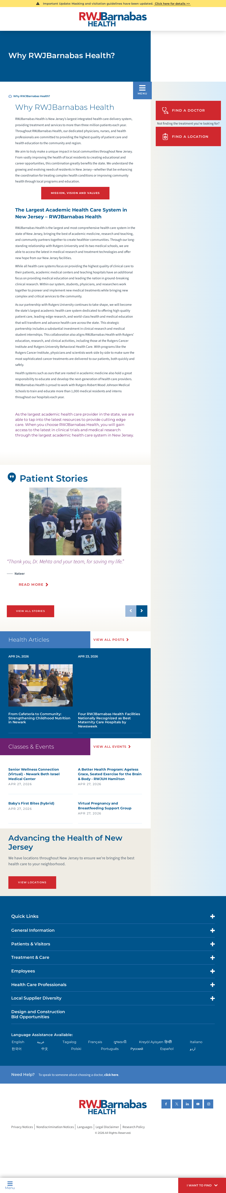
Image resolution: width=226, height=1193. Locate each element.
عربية (40, 1042)
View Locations (32, 882)
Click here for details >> (172, 3)
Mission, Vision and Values (75, 193)
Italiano (196, 1042)
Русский (137, 1049)
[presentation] (77, 575)
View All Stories (30, 611)
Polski (76, 1049)
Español (167, 1049)
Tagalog (69, 1042)
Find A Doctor (183, 110)
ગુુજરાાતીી (119, 1042)
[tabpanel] (75, 521)
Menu (10, 1185)
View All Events (109, 747)
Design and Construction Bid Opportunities (38, 1014)
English (18, 1042)
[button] (202, 1185)
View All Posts (108, 640)
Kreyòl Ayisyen (151, 1042)
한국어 (17, 1049)
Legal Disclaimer (107, 1127)
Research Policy (133, 1127)
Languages (84, 1127)
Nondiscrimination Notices (55, 1127)
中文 (44, 1049)
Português (110, 1049)
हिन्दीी (168, 1042)
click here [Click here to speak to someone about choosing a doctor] (111, 1074)
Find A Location (185, 136)
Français (95, 1042)
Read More (31, 584)
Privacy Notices (22, 1127)
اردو (192, 1049)
